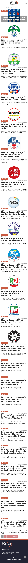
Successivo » (13, 536)
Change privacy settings (14, 559)
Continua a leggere (22, 39)
